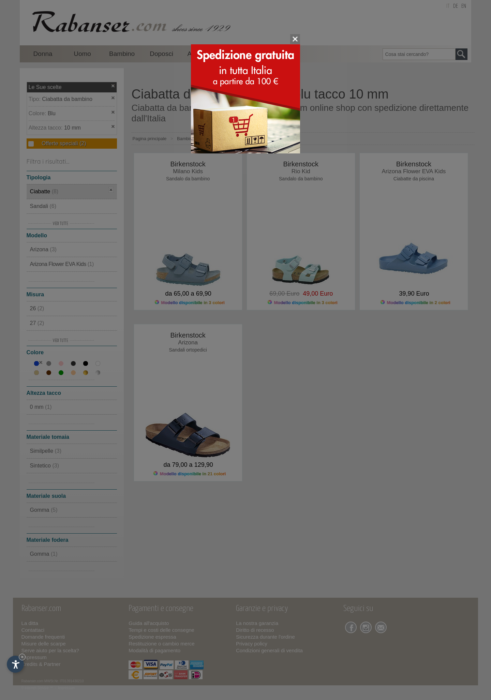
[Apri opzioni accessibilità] (15, 664)
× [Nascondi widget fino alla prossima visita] (22, 656)
